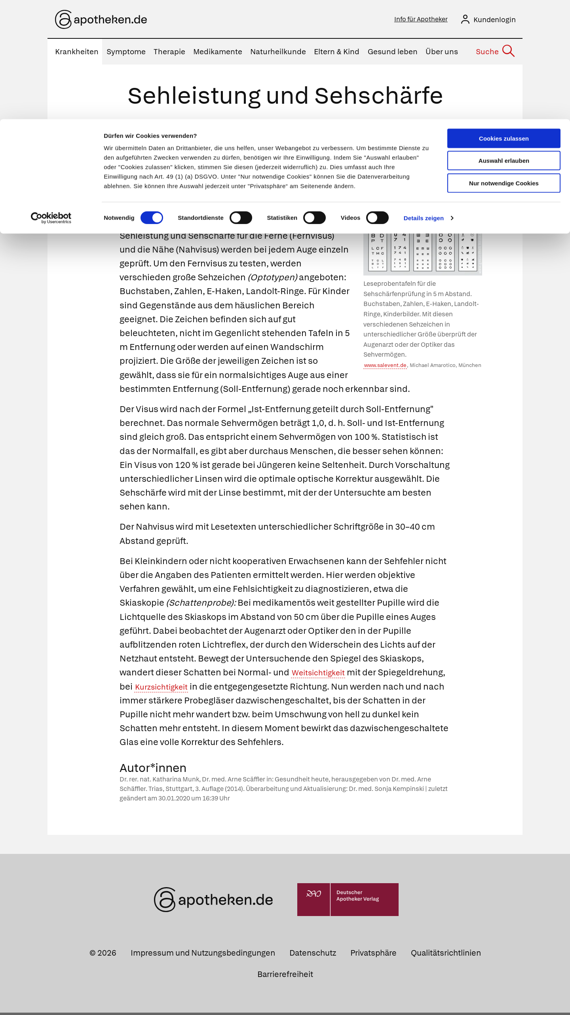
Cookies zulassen (504, 19)
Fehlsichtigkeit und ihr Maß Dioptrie (242, 169)
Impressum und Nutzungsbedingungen (203, 955)
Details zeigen (424, 98)
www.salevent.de (385, 367)
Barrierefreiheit (285, 976)
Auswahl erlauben (504, 41)
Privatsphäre (373, 955)
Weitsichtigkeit (322, 674)
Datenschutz (312, 955)
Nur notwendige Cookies (504, 64)
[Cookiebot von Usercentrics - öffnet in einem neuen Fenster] (51, 99)
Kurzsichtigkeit (234, 689)
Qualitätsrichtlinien (446, 955)
